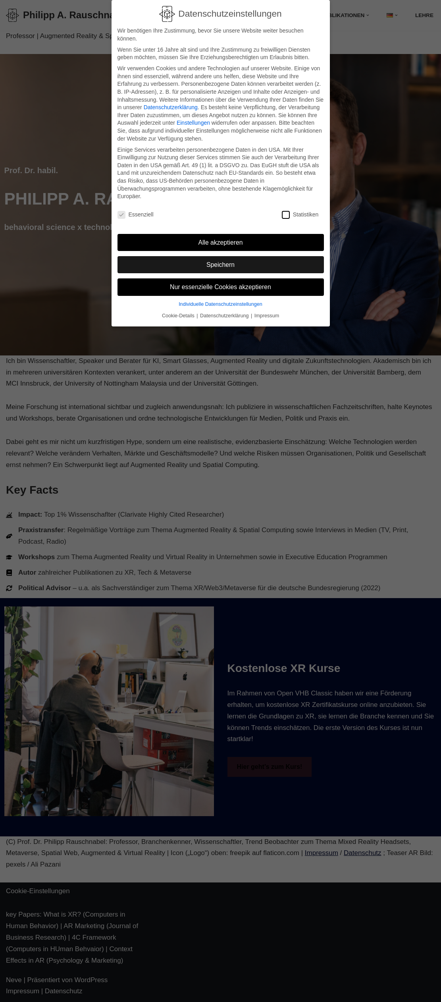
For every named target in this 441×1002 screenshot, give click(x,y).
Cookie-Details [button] (179, 312)
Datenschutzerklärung (171, 104)
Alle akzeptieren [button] (220, 239)
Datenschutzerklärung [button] (225, 312)
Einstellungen (193, 119)
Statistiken (300, 211)
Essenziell (135, 211)
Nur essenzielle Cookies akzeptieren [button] (220, 283)
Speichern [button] (220, 261)
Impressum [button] (266, 312)
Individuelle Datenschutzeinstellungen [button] (220, 300)
